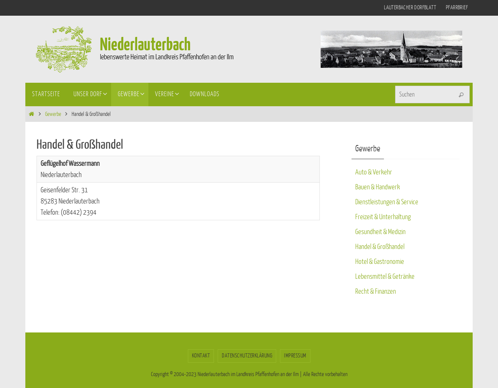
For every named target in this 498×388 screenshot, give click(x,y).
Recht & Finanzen (375, 291)
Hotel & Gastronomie (379, 261)
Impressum (295, 356)
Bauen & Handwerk (377, 187)
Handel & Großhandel (379, 246)
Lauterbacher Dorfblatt (410, 7)
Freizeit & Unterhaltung (383, 217)
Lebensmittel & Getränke (385, 276)
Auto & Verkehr (373, 172)
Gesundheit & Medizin (380, 232)
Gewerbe (53, 114)
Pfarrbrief (457, 7)
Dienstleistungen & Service (386, 202)
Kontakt (201, 356)
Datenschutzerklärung (247, 356)
